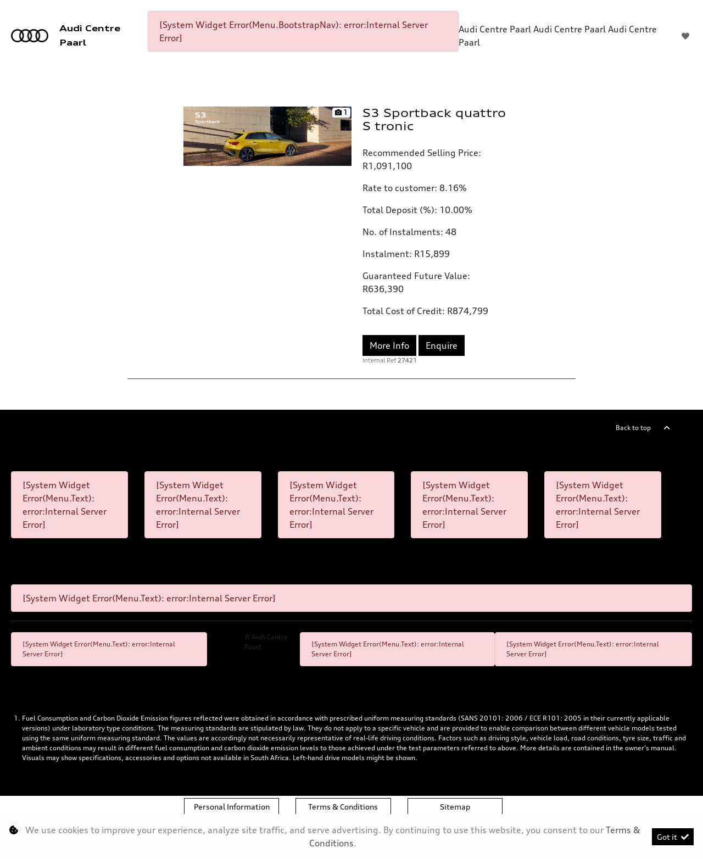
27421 (407, 360)
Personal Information (232, 806)
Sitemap (455, 806)
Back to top (633, 427)
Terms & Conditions (343, 806)
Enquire (441, 345)
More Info (389, 345)
